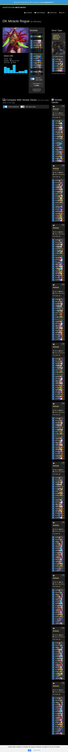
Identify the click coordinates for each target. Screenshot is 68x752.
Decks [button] (62, 12)
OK (29, 750)
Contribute (28, 12)
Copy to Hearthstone (59, 115)
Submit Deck (52, 12)
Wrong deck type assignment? (58, 73)
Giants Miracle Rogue (56, 37)
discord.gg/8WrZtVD (47, 2)
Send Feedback (40, 12)
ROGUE (56, 109)
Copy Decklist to (37, 85)
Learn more (37, 750)
